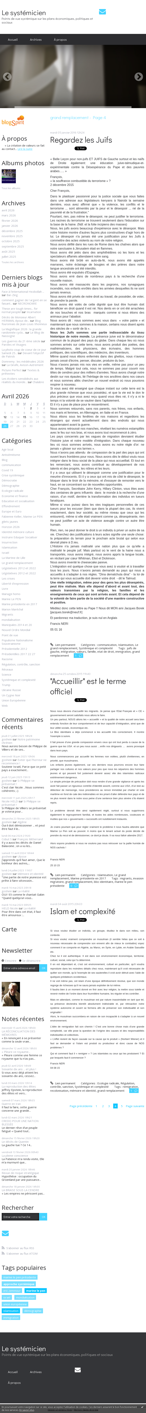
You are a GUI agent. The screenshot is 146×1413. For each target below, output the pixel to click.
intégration (68, 651)
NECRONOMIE (27, 303)
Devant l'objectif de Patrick (23, 354)
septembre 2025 (13, 246)
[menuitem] (13, 39)
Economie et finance (15, 496)
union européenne (15, 1304)
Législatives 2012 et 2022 (19, 568)
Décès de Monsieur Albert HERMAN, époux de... (19, 318)
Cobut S (7, 839)
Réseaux (7, 669)
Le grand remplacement (17, 562)
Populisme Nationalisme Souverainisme (17, 642)
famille (92, 651)
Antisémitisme (11, 454)
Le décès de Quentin (15, 1141)
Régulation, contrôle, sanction (21, 664)
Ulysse (22, 856)
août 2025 (8, 251)
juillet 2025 (9, 256)
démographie (32, 1311)
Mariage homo (11, 594)
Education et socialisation (18, 501)
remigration (130, 1086)
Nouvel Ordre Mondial (16, 630)
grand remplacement (78, 882)
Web (5, 705)
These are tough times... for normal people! (20, 310)
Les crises (8, 578)
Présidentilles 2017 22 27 (18, 654)
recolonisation (59, 1090)
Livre (5, 588)
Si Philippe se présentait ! (18, 782)
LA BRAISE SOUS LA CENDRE (20, 1190)
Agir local (7, 449)
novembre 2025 (12, 236)
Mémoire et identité (31, 874)
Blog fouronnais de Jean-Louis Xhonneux (24, 322)
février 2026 (10, 220)
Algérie (22, 822)
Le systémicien (24, 12)
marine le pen (35, 1290)
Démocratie (9, 480)
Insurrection (9, 542)
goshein (7, 739)
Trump (6, 685)
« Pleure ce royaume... (16, 1052)
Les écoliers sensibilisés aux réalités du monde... (20, 380)
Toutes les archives (13, 262)
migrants (126, 878)
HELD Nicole (10, 908)
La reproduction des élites (19, 1086)
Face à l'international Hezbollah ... (23, 291)
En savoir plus (26, 1410)
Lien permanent (62, 645)
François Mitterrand (30, 839)
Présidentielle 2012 (14, 648)
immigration (11, 1317)
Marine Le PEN (11, 599)
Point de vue (10, 635)
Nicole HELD (10, 801)
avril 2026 (8, 210)
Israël (5, 552)
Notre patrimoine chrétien (21, 741)
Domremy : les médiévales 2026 (23, 361)
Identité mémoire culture (18, 532)
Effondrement (11, 506)
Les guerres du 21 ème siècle (21, 341)
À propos (60, 39)
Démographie (10, 485)
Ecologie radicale (12, 490)
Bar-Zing (12, 295)
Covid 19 (7, 470)
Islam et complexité (82, 911)
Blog (5, 459)
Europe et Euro (12, 511)
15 (24, 417)
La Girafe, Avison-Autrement (25, 365)
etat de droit (105, 651)
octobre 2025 (11, 241)
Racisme (7, 659)
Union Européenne (14, 700)
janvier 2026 (10, 225)
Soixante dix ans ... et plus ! (19, 1069)
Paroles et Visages (14, 344)
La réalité (24, 891)
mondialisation (11, 619)
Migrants (7, 614)
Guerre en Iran (11, 1104)
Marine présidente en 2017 (19, 604)
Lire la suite (25, 149)
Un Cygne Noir (11, 695)
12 (5, 417)
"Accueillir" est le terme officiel (88, 686)
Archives (36, 39)
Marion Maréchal (12, 609)
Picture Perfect (12, 370)
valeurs (81, 651)
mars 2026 (9, 215)
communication (11, 465)
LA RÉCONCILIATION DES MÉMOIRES (18, 1032)
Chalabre (38, 382)
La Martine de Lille (13, 557)
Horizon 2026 (11, 527)
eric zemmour (12, 1290)
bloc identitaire (103, 882)
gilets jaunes (10, 521)
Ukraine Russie (11, 690)
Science (6, 674)
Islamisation (9, 547)
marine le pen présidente (19, 1277)
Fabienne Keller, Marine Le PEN (22, 516)
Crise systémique (13, 475)
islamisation (10, 1311)
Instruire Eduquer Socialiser (19, 537)
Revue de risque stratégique (20, 1173)
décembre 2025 (12, 231)
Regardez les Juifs (81, 139)
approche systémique (18, 1284)
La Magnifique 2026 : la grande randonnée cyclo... (21, 330)
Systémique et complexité (19, 679)
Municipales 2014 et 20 (17, 624)
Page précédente (81, 1106)
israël (6, 1297)
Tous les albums (11, 188)
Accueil (13, 39)
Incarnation (34, 312)
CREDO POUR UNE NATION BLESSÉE (20, 1122)
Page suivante (135, 1106)
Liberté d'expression (15, 583)
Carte (9, 929)
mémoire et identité (83, 1090)
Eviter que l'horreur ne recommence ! (24, 761)
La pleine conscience (15, 1155)
